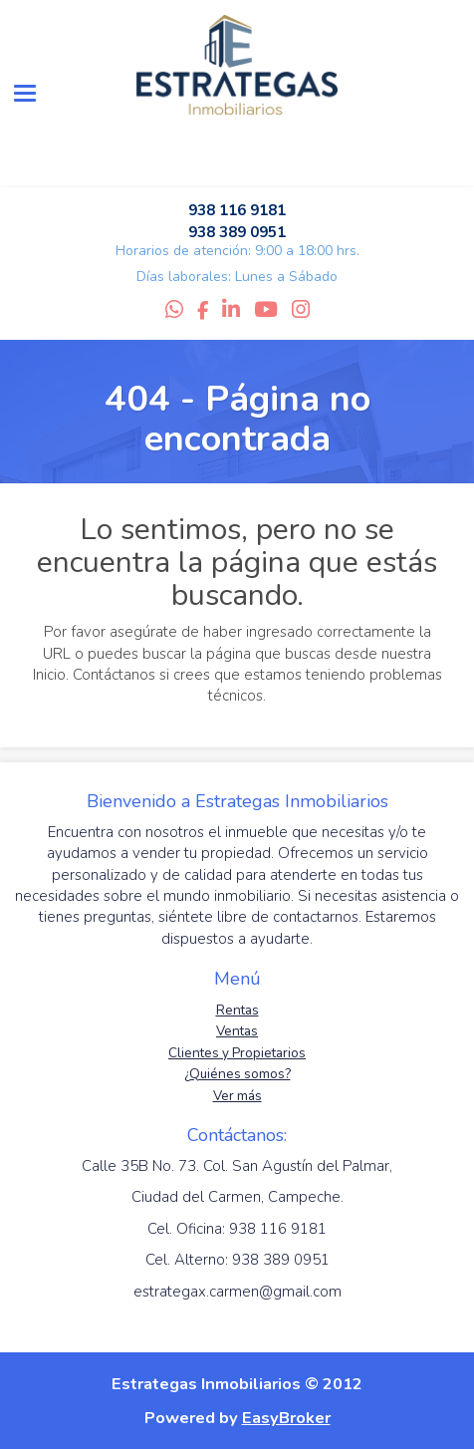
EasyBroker (286, 1417)
